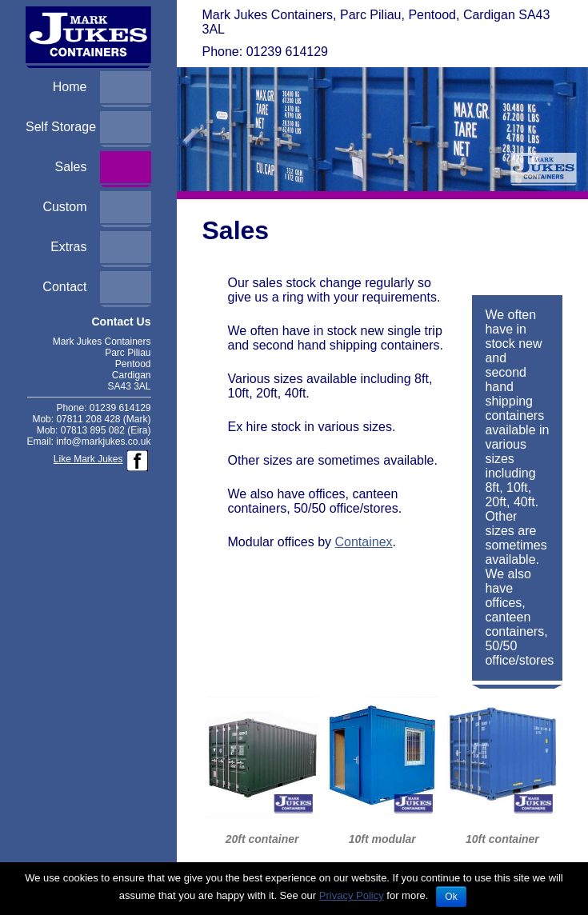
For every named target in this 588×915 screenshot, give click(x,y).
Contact (64, 287)
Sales (70, 167)
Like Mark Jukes (88, 459)
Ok (451, 896)
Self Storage (61, 127)
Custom (64, 207)
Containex (364, 542)
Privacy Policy (351, 895)
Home (70, 87)
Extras (68, 247)
